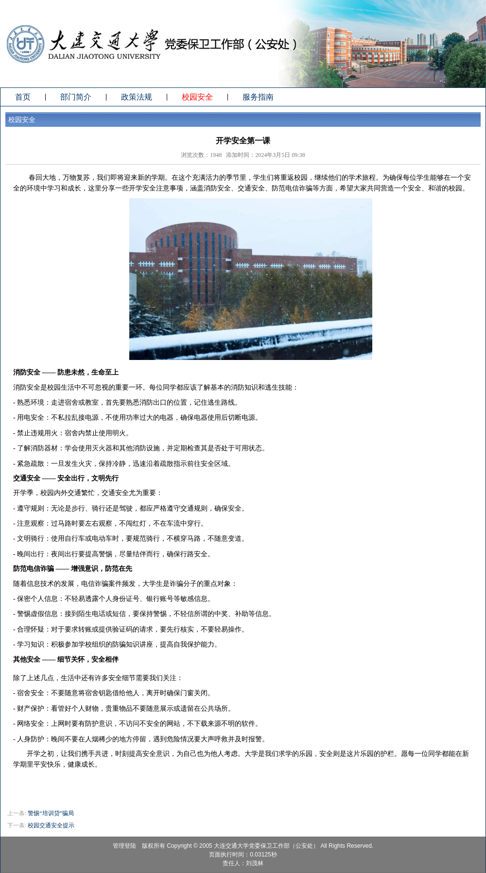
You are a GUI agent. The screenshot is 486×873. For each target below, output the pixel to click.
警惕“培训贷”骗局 (51, 813)
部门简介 (75, 97)
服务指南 (258, 97)
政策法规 (136, 97)
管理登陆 (124, 845)
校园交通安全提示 (51, 825)
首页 (23, 97)
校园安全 (197, 97)
